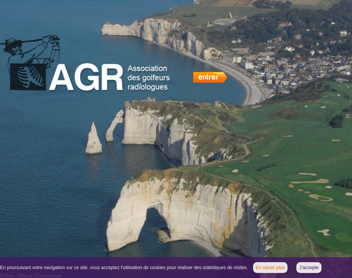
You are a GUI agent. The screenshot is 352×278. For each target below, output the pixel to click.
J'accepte (308, 267)
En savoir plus (270, 267)
